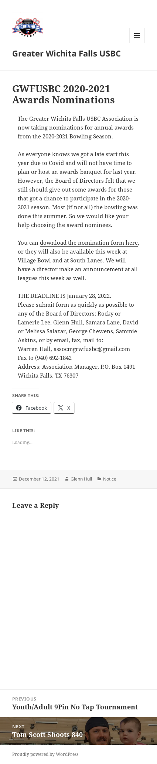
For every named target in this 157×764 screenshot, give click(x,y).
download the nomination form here (89, 242)
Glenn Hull (81, 479)
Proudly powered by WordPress (45, 754)
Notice (109, 479)
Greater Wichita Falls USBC (66, 53)
